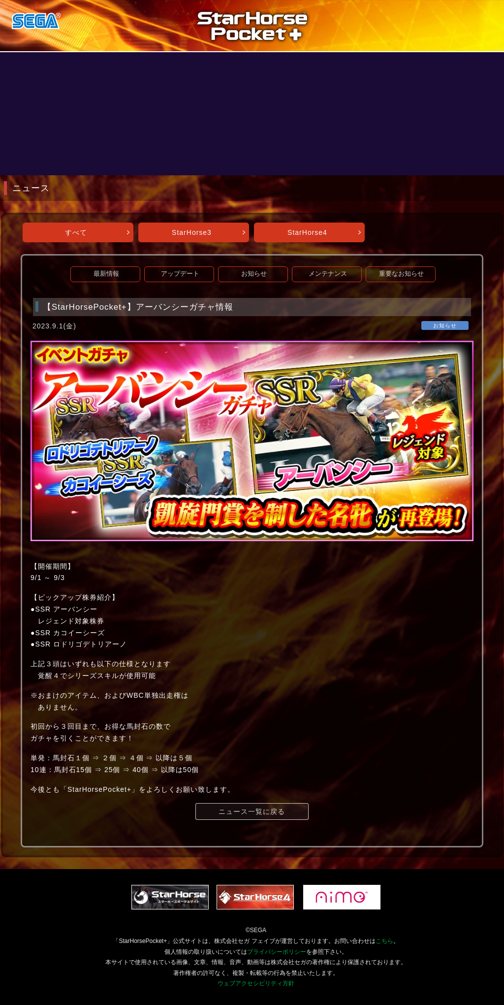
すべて (76, 232)
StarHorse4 (307, 232)
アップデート (180, 273)
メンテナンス (328, 273)
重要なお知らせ (401, 273)
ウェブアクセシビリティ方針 (256, 983)
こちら (384, 941)
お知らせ (254, 273)
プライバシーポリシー (276, 951)
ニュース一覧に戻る (252, 811)
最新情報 (106, 273)
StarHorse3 (192, 232)
